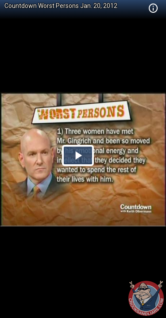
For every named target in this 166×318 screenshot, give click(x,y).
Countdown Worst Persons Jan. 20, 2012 (60, 5)
